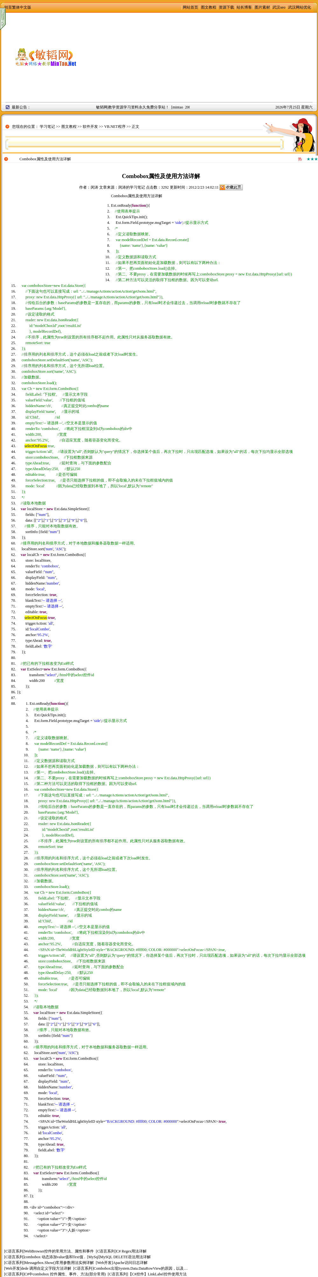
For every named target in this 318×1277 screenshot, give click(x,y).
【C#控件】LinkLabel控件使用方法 (157, 1274)
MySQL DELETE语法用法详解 (125, 1257)
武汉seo (279, 7)
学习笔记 (47, 126)
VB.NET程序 (115, 126)
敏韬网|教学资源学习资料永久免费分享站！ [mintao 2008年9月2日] (155, 107)
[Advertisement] (203, 57)
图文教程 (208, 7)
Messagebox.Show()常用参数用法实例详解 (59, 1262)
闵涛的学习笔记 (131, 187)
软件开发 (90, 126)
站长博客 (244, 7)
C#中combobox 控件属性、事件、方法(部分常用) (65, 1274)
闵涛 (94, 187)
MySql (93, 1257)
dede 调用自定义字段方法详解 (46, 1268)
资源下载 (226, 7)
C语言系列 (14, 1251)
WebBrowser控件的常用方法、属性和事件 (59, 1251)
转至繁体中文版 (17, 7)
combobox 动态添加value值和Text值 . (54, 1257)
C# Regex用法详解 (131, 1251)
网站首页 (190, 7)
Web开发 (104, 1262)
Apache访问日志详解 (130, 1262)
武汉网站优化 (299, 7)
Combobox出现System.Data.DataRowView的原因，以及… (140, 1268)
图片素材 (262, 7)
